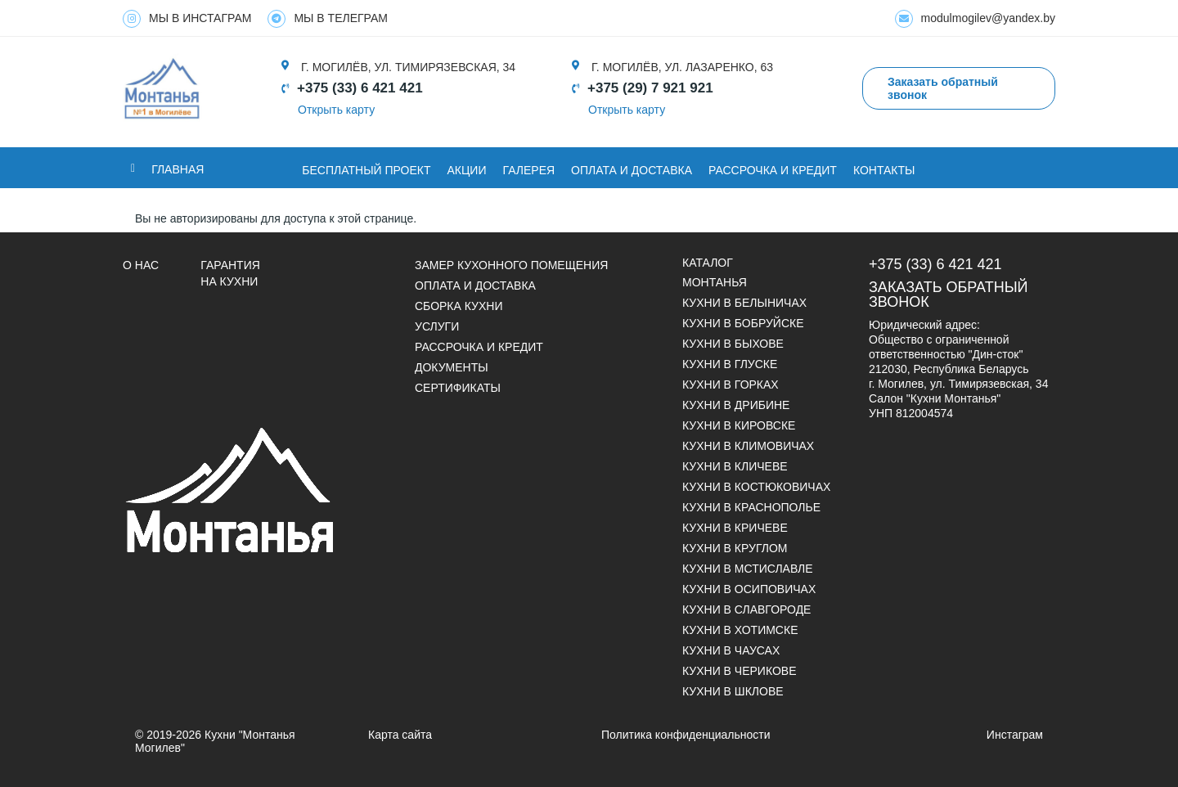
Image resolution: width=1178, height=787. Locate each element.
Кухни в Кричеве (735, 527)
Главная (177, 169)
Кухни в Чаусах (731, 650)
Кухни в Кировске (738, 425)
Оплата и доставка (475, 285)
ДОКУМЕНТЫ (451, 367)
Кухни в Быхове (733, 343)
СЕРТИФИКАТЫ (458, 387)
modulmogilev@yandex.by (975, 19)
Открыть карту (336, 109)
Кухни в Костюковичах (756, 486)
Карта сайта (400, 734)
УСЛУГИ (437, 326)
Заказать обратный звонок (948, 294)
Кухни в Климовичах (748, 445)
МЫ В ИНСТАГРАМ (187, 19)
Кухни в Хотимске (740, 629)
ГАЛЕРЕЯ (529, 170)
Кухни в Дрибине (735, 404)
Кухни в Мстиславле (747, 568)
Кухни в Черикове (739, 670)
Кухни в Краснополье (751, 507)
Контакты (884, 170)
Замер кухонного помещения (511, 265)
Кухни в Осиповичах (749, 589)
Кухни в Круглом (734, 548)
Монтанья (714, 282)
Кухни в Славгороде (746, 609)
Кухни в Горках (730, 384)
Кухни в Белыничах (744, 302)
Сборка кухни (458, 306)
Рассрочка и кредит (772, 170)
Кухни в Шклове (733, 691)
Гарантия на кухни (230, 273)
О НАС (141, 265)
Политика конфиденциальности (686, 734)
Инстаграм (1015, 734)
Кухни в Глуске (729, 364)
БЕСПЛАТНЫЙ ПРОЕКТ (366, 170)
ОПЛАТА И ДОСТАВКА (631, 170)
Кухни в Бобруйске (743, 323)
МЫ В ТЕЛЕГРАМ (328, 19)
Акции (467, 170)
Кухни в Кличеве (735, 466)
